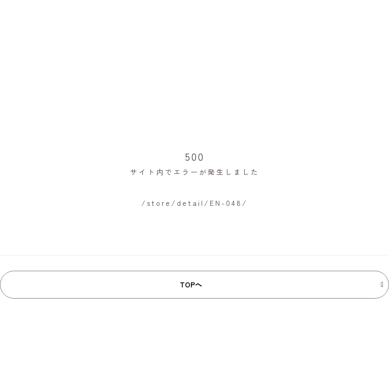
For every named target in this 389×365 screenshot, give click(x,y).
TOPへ (191, 284)
